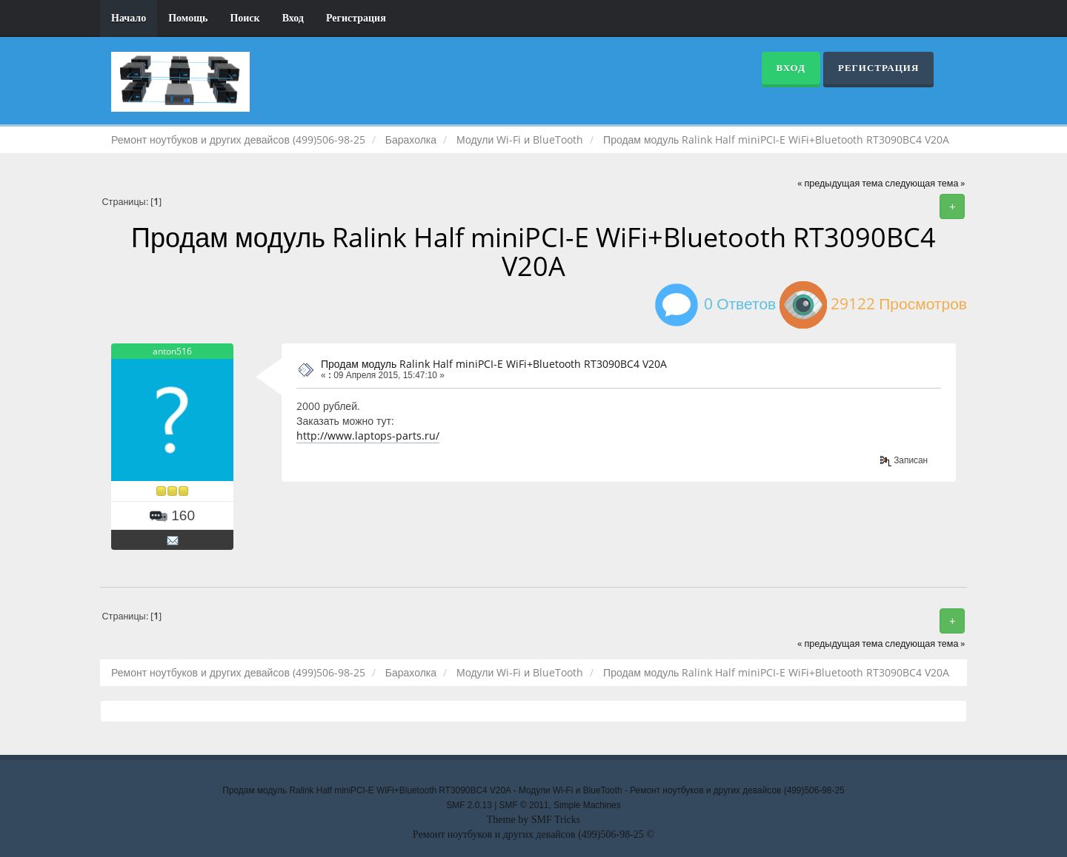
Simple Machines (587, 805)
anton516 (172, 351)
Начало (128, 18)
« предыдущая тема (839, 183)
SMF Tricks (556, 819)
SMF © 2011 (524, 805)
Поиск (244, 18)
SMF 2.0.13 (468, 805)
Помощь (187, 18)
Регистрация (356, 18)
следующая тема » (925, 183)
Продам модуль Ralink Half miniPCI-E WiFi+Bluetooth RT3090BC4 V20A (494, 364)
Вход (293, 18)
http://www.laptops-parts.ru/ (367, 435)
